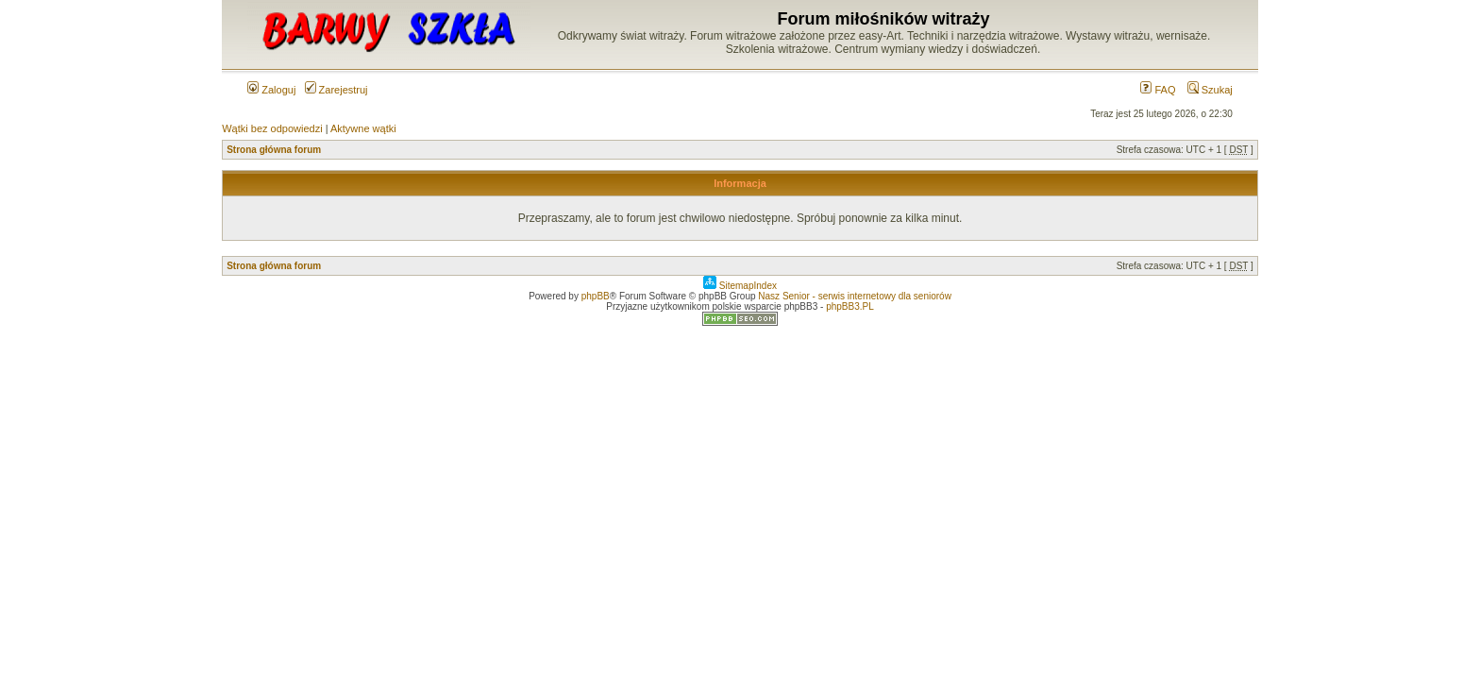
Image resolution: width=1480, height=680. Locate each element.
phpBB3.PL (850, 306)
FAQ (1157, 89)
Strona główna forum (274, 149)
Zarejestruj (336, 89)
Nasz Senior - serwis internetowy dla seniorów (854, 296)
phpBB (595, 296)
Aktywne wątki (363, 128)
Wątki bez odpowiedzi (272, 128)
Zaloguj (271, 89)
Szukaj (1210, 89)
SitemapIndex (740, 285)
